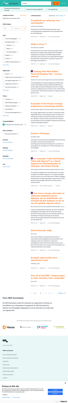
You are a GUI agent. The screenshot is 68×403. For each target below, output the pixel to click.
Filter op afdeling (7, 150)
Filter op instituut (8, 142)
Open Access (6, 364)
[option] (34, 327)
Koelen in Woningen (40, 133)
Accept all (55, 390)
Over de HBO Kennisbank (10, 354)
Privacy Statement (8, 374)
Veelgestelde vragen (8, 371)
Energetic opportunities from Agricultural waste (44, 258)
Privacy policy (16, 397)
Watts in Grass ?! (39, 44)
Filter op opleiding (8, 158)
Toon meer (6, 65)
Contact (5, 378)
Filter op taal (6, 166)
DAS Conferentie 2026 (41, 230)
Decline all (55, 393)
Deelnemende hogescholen (10, 368)
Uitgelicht (5, 361)
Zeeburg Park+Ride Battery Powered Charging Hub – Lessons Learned (46, 74)
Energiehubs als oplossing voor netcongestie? (45, 21)
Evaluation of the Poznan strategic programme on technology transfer (47, 104)
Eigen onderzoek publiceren (10, 358)
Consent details (6, 397)
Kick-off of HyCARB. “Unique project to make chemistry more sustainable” (48, 276)
